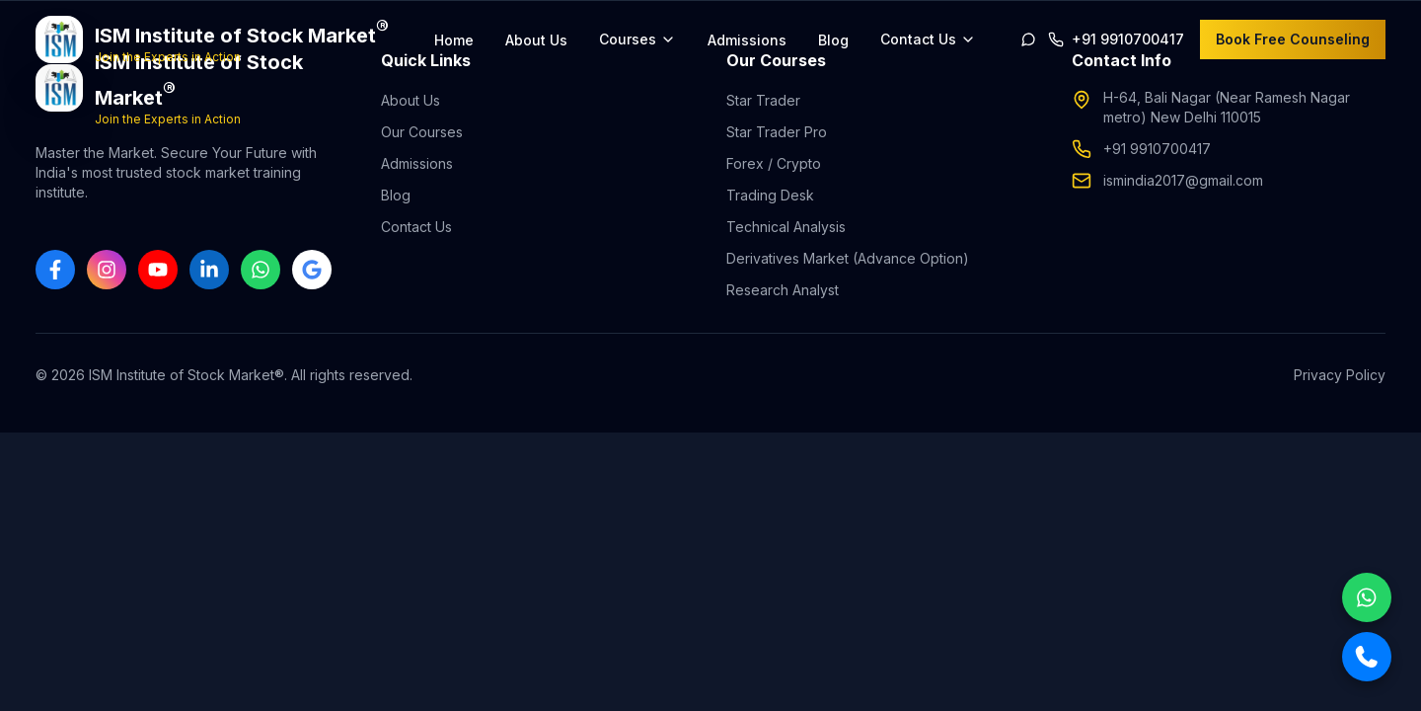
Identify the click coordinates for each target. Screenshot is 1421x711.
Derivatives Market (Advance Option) (847, 258)
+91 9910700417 (1157, 148)
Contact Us (416, 226)
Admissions (747, 40)
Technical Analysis (786, 226)
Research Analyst (782, 289)
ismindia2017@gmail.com (1183, 180)
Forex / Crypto (773, 163)
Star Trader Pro (776, 131)
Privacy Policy (1339, 374)
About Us (536, 40)
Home (454, 40)
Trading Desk (770, 195)
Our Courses (422, 131)
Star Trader (763, 100)
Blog (833, 40)
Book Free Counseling (1293, 39)
